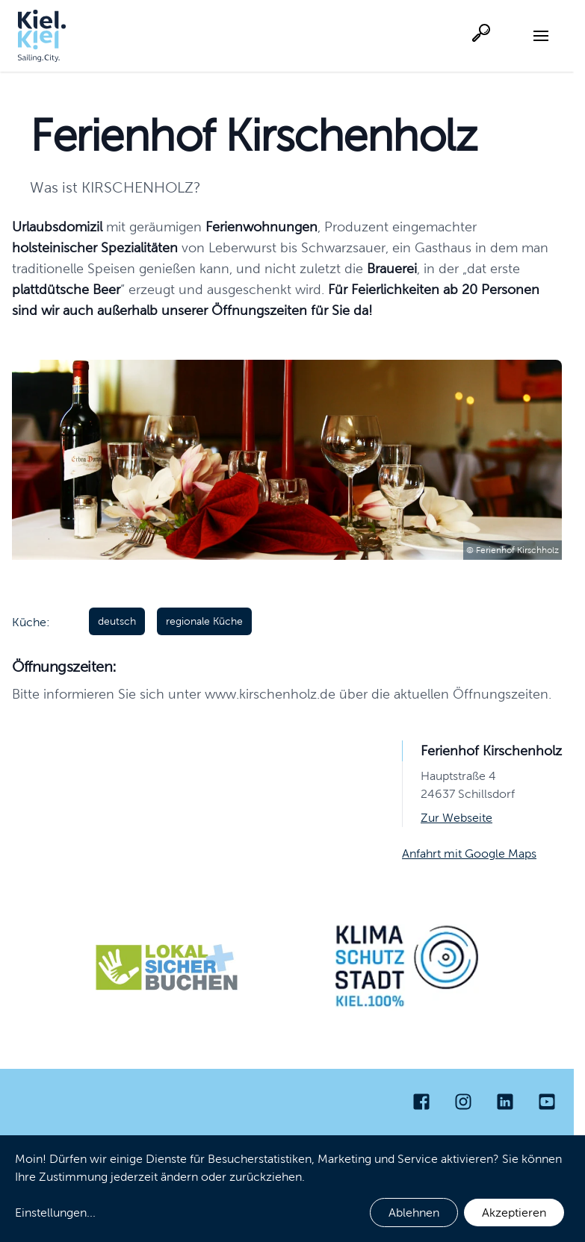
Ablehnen (414, 1212)
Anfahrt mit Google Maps (469, 853)
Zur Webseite (456, 817)
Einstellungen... (55, 1212)
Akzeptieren (514, 1212)
